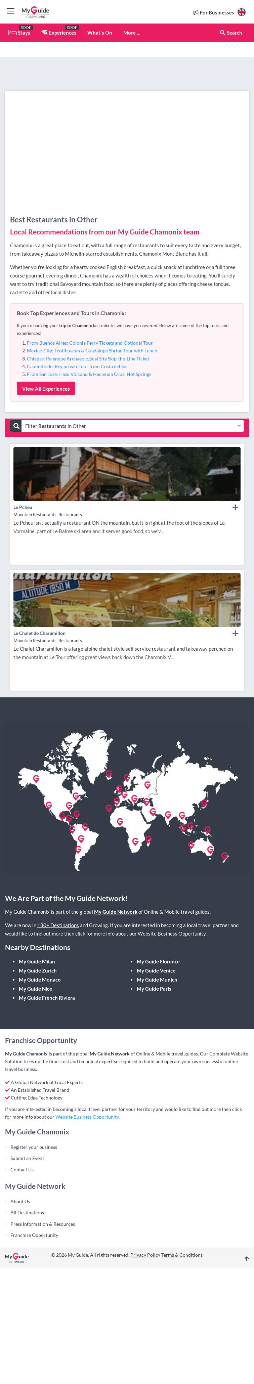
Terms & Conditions (182, 1255)
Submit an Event (27, 1158)
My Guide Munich (157, 980)
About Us (20, 1201)
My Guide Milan (37, 961)
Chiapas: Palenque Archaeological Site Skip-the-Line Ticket (88, 358)
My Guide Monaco (40, 980)
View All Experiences (46, 389)
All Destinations (27, 1212)
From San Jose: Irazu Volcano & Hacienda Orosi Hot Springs (89, 374)
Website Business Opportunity (172, 934)
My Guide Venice (156, 970)
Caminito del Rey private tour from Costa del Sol (77, 366)
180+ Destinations (58, 925)
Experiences (58, 33)
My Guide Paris (154, 989)
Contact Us (22, 1169)
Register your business (33, 1147)
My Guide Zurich (38, 970)
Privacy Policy (145, 1255)
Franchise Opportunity (34, 1235)
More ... (131, 33)
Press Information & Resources (42, 1224)
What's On (99, 33)
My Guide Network (115, 912)
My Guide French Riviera (47, 998)
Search (230, 33)
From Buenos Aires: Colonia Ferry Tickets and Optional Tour (90, 343)
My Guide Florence (158, 961)
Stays (19, 33)
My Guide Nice (35, 989)
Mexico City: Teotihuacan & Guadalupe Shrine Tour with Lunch (92, 350)
